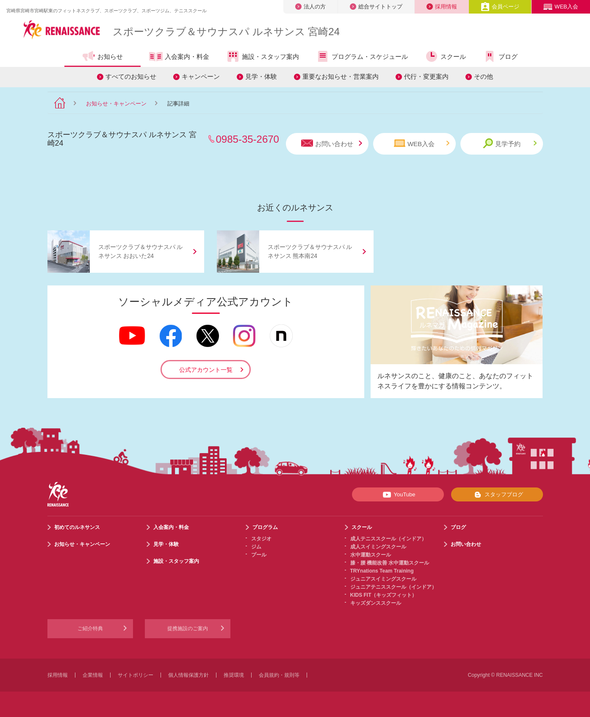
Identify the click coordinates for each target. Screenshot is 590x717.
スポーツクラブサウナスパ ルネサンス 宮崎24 (226, 31)
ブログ (500, 56)
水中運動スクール (370, 555)
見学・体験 (261, 76)
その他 (483, 76)
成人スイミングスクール (378, 547)
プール (258, 555)
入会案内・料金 (179, 57)
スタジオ (261, 539)
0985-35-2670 (247, 139)
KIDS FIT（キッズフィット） (383, 595)
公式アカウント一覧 (206, 369)
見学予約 (510, 143)
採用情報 (442, 6)
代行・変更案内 (426, 76)
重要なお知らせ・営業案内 (340, 76)
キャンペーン (201, 76)
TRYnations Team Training (382, 571)
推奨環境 (234, 675)
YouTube (397, 494)
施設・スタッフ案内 (262, 56)
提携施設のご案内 (187, 628)
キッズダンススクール (375, 603)
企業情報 (93, 675)
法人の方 (310, 6)
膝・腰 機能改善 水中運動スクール (389, 563)
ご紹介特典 (90, 628)
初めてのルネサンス (77, 527)
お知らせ (102, 56)
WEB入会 (560, 6)
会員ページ (500, 6)
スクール (445, 56)
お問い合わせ (331, 143)
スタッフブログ (497, 494)
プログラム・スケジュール (362, 56)
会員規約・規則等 (279, 675)
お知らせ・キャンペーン (116, 103)
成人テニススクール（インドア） (388, 539)
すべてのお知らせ (130, 76)
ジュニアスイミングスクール (383, 579)
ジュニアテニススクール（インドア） (393, 587)
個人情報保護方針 (188, 675)
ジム (256, 547)
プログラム (265, 527)
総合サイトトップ (376, 6)
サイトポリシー (135, 675)
